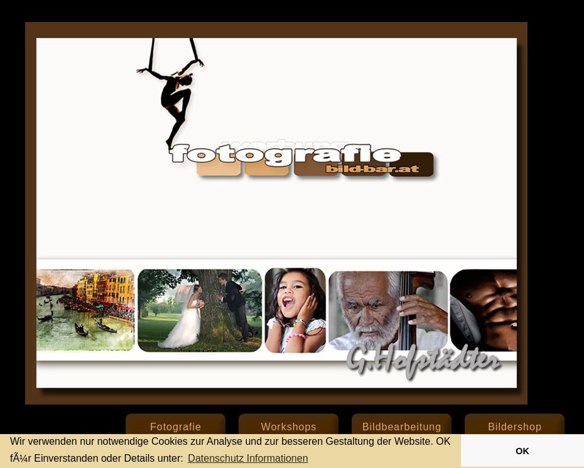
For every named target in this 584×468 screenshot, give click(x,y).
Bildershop (515, 427)
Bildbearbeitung (401, 427)
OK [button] (522, 451)
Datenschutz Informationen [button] (248, 458)
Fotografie (176, 427)
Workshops (289, 427)
